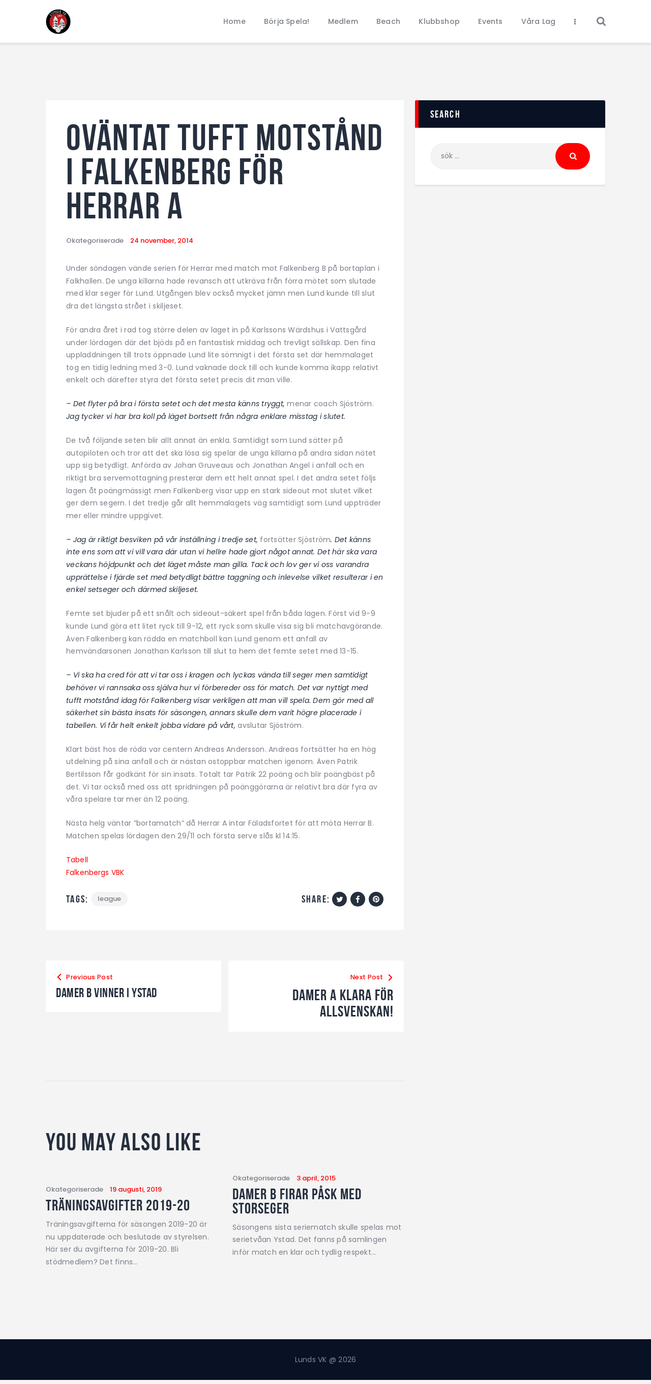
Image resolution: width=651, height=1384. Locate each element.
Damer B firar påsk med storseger (309, 1205)
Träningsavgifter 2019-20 (130, 1207)
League (110, 899)
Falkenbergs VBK (95, 872)
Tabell (77, 860)
